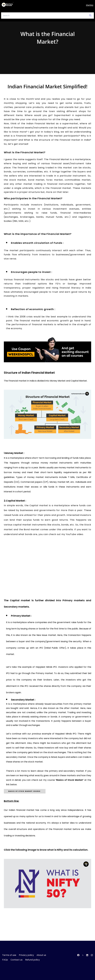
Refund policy (32, 959)
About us (41, 955)
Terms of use (9, 955)
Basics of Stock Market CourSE (24, 791)
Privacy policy (26, 955)
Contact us (16, 959)
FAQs (5, 959)
